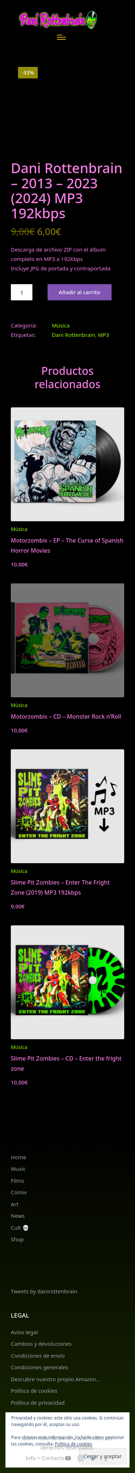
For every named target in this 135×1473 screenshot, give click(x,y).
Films (17, 1180)
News (18, 1215)
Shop (17, 1239)
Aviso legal (24, 1332)
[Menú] (61, 37)
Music (18, 1168)
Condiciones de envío (38, 1355)
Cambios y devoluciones (41, 1343)
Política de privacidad (38, 1402)
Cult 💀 (20, 1227)
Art (14, 1204)
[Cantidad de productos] (21, 292)
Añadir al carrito (79, 292)
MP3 (103, 334)
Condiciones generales (39, 1367)
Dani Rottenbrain (73, 334)
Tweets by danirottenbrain (44, 1291)
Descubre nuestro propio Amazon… (55, 1379)
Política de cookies (34, 1390)
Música (61, 325)
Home (18, 1157)
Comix (19, 1192)
